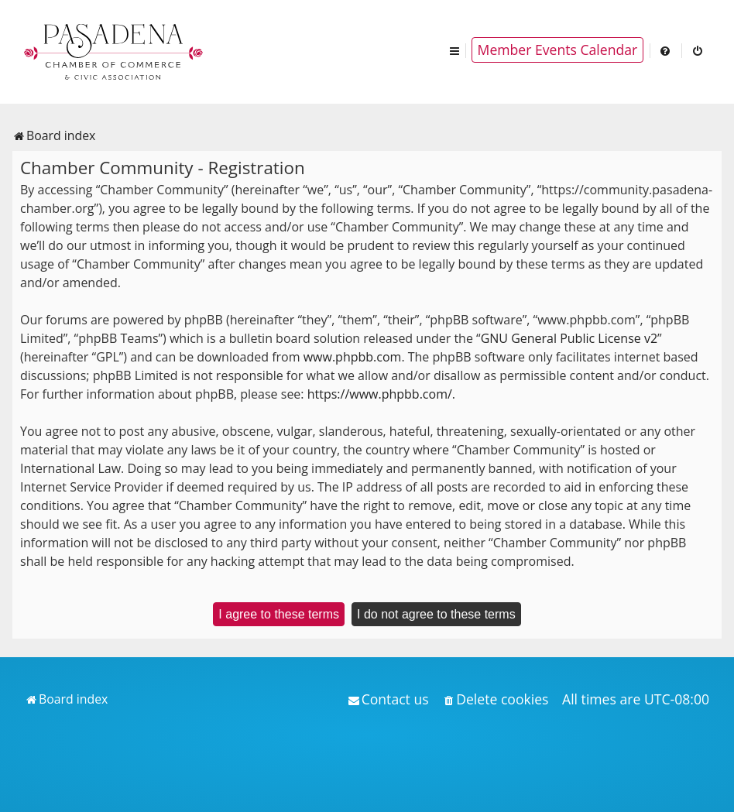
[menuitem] (665, 50)
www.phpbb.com (353, 356)
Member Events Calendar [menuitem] (558, 49)
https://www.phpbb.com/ (379, 394)
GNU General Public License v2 (569, 338)
